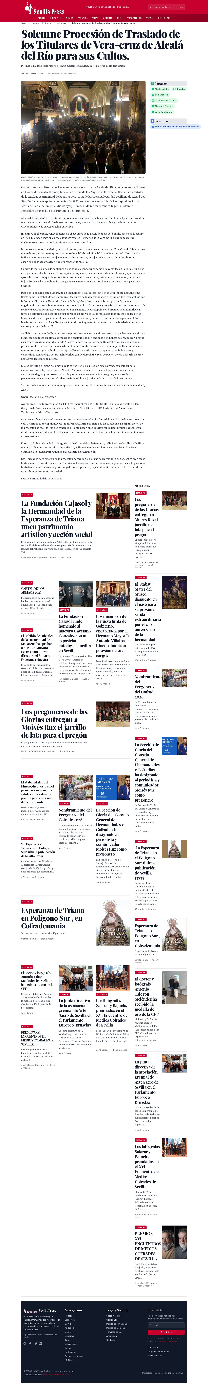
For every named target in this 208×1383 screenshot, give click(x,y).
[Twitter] (30, 1343)
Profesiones (164, 18)
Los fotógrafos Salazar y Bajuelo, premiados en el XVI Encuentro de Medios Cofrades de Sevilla (111, 1013)
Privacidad (147, 1373)
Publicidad (153, 1347)
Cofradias (61, 23)
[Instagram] (35, 1343)
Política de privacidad (168, 1341)
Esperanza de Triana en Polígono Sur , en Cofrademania (147, 935)
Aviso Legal (111, 1336)
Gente (95, 18)
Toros (120, 18)
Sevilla (69, 18)
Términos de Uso (114, 1332)
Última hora (56, 18)
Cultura (150, 18)
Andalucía (83, 18)
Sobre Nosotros (113, 1316)
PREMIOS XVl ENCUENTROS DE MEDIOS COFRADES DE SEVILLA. (38, 1038)
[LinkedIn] (40, 1343)
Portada (41, 18)
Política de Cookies (115, 1328)
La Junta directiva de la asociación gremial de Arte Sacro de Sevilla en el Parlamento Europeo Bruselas (75, 1013)
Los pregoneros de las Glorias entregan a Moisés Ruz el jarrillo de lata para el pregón (146, 517)
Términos (169, 1373)
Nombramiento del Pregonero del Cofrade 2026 (75, 814)
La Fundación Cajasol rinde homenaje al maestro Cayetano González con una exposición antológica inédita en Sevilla (75, 633)
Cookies (159, 1373)
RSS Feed (69, 1360)
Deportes (107, 18)
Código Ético (112, 1320)
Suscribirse (166, 1332)
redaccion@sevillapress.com (55, 1374)
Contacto (110, 1340)
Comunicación (134, 18)
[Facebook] (24, 1343)
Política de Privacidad (116, 1324)
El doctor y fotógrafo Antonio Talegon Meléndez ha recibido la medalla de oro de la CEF (37, 981)
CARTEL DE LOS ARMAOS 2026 (32, 590)
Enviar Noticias (155, 1355)
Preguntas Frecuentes (158, 1351)
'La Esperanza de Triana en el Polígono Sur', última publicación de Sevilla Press (38, 850)
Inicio (23, 23)
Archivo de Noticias (74, 1356)
